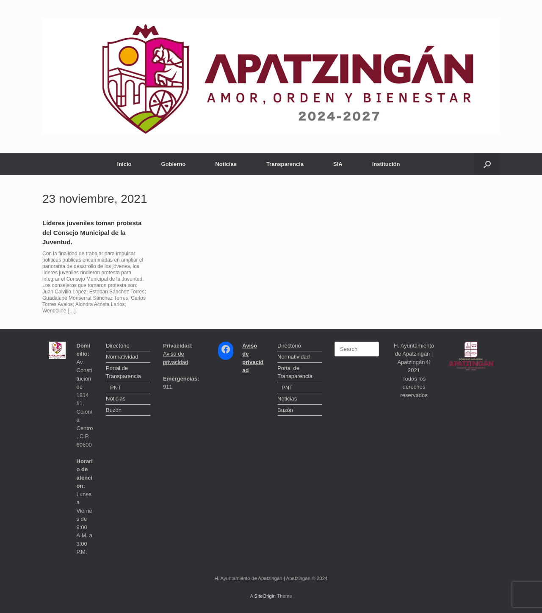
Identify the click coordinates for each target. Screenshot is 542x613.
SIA (338, 164)
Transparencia (285, 164)
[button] (487, 164)
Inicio (124, 164)
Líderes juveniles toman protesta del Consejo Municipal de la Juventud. (91, 232)
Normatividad (122, 356)
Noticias (226, 164)
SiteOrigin (265, 596)
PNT (115, 387)
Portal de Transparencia (123, 372)
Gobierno (173, 164)
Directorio (118, 345)
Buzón (114, 410)
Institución (386, 164)
